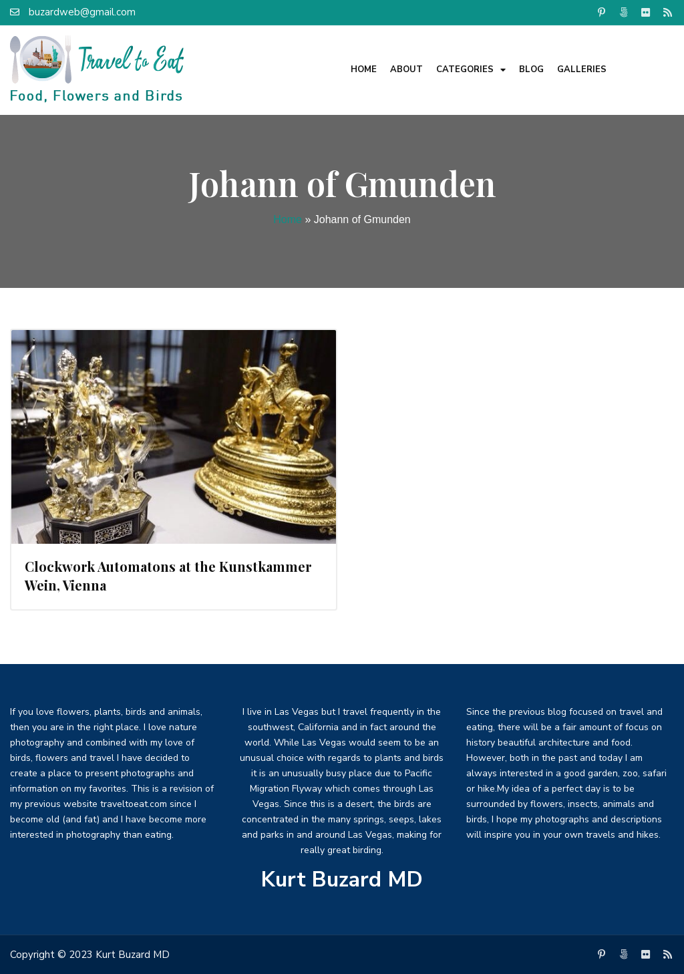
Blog (531, 69)
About (406, 69)
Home (364, 69)
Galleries (582, 69)
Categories (471, 70)
